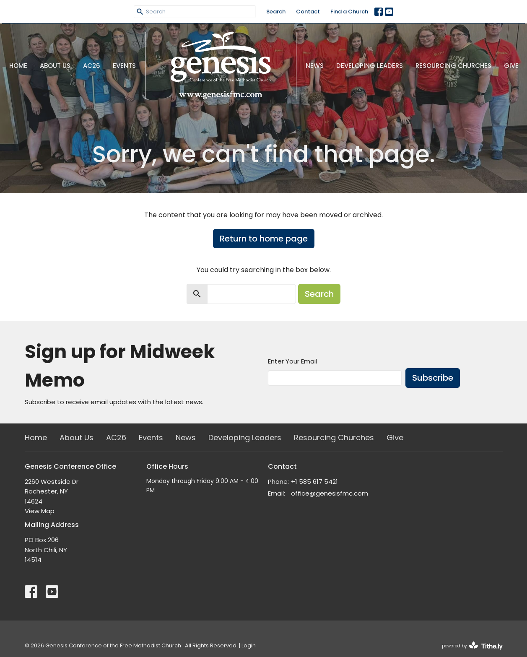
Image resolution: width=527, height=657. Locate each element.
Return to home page (264, 238)
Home (18, 65)
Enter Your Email (292, 361)
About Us (55, 65)
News (315, 65)
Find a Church (349, 12)
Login (248, 645)
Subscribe (432, 378)
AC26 (91, 65)
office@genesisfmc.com (329, 493)
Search (276, 12)
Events (124, 65)
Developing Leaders (369, 65)
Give (511, 65)
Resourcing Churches (453, 65)
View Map (40, 510)
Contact (308, 12)
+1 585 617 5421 (314, 481)
